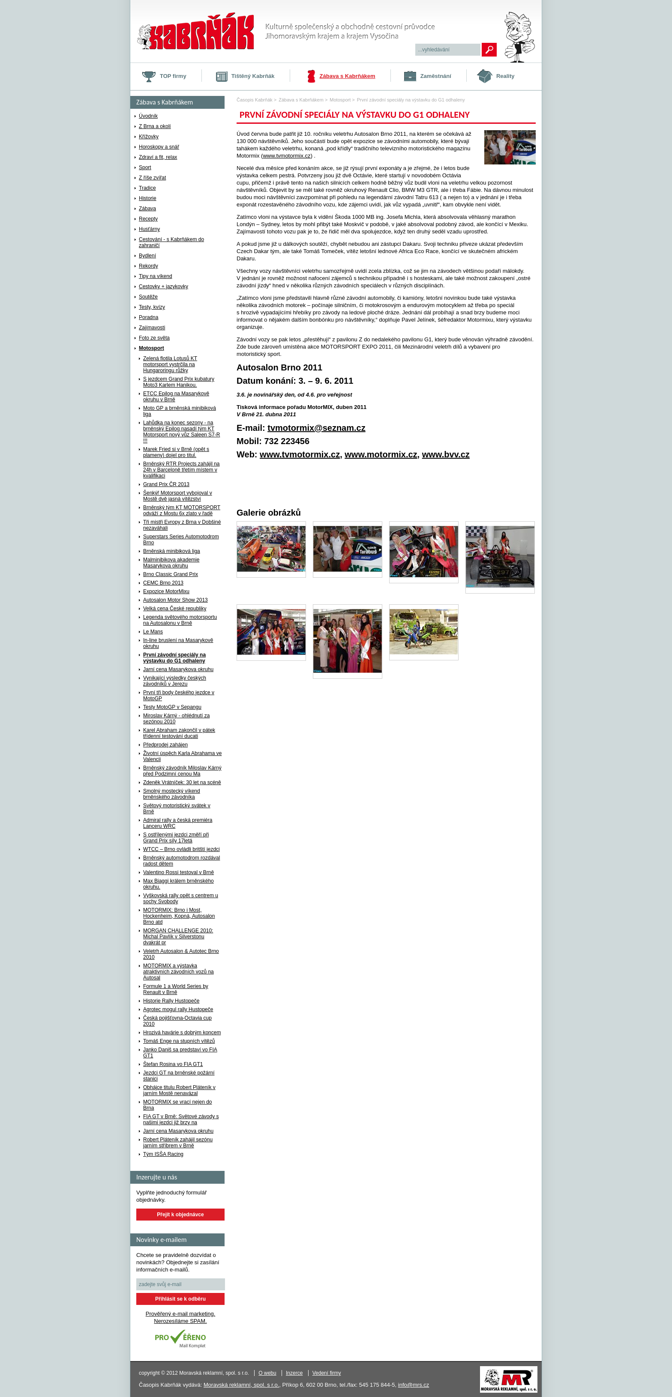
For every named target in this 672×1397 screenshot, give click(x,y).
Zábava (147, 209)
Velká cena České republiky (174, 609)
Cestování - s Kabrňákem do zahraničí (171, 242)
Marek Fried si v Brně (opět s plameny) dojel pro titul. (176, 452)
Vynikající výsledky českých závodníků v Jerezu (174, 681)
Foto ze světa (154, 338)
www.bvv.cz (446, 454)
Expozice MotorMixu (166, 591)
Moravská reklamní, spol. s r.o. (241, 1385)
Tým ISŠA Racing (163, 1154)
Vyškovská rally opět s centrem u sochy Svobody (180, 898)
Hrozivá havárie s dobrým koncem (182, 1033)
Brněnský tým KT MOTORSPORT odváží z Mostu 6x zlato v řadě (181, 510)
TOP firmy (173, 76)
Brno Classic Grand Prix (170, 574)
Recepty (148, 219)
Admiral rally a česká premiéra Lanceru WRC (177, 823)
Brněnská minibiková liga (171, 551)
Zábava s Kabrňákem (347, 76)
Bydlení (147, 256)
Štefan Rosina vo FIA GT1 (173, 1064)
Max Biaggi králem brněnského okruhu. (178, 884)
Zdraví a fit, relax (158, 157)
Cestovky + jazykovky (163, 287)
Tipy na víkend (155, 276)
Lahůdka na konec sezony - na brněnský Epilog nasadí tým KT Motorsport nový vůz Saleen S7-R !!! (181, 432)
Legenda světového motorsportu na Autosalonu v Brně (180, 620)
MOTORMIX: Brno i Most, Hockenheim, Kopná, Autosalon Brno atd (179, 916)
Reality (505, 76)
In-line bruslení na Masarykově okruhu (178, 643)
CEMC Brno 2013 (163, 583)
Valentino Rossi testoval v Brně (178, 872)
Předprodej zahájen (165, 745)
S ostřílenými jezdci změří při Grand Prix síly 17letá (176, 838)
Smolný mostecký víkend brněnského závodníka (171, 794)
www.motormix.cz (381, 454)
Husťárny (149, 229)
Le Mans (153, 632)
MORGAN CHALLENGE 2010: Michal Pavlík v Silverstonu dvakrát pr (178, 937)
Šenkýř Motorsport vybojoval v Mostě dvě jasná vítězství (177, 496)
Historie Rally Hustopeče (171, 1001)
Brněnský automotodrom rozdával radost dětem (181, 861)
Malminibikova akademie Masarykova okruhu (171, 563)
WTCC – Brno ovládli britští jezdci (181, 849)
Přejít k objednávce (180, 1215)
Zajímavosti (152, 328)
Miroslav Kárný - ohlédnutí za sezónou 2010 (176, 719)
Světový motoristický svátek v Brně (176, 809)
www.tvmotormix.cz (286, 155)
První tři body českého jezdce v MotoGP (178, 695)
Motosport (151, 348)
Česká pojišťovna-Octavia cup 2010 (177, 1021)
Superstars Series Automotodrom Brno (181, 540)
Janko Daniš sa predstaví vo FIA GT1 (180, 1053)
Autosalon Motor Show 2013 (175, 600)
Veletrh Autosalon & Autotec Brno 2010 (181, 954)
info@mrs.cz (413, 1385)
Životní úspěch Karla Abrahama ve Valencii (182, 756)
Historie (147, 198)
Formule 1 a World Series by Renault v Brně (175, 989)
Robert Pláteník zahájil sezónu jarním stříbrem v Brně (178, 1143)
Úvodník (148, 116)
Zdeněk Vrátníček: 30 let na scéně (182, 782)
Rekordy (148, 266)
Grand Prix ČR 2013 (166, 484)
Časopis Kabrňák (255, 99)
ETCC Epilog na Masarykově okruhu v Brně (176, 397)
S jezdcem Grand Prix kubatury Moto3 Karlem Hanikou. (178, 382)
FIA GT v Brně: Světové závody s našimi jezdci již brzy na (181, 1119)
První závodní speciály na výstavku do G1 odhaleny (174, 658)
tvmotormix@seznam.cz (316, 428)
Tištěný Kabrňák (253, 76)
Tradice (147, 188)
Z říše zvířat (152, 178)
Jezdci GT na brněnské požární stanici (179, 1076)
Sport (145, 167)
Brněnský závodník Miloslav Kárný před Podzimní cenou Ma (182, 771)
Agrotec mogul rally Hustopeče (178, 1009)
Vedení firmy (326, 1373)
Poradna (148, 317)
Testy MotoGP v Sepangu (172, 707)
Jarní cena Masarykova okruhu (178, 669)
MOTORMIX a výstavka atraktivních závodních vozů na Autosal (178, 972)
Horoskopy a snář (159, 147)
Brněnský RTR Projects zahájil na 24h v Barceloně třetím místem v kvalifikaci (181, 470)
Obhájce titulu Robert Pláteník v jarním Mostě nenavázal (179, 1090)
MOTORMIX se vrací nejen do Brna (177, 1105)
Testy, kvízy (152, 307)
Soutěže (148, 297)
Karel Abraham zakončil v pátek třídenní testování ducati (179, 733)
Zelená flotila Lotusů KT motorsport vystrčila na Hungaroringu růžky (170, 364)
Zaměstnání (435, 76)
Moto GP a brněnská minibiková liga (179, 411)
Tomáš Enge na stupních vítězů (179, 1041)
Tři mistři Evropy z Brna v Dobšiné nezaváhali (182, 525)
